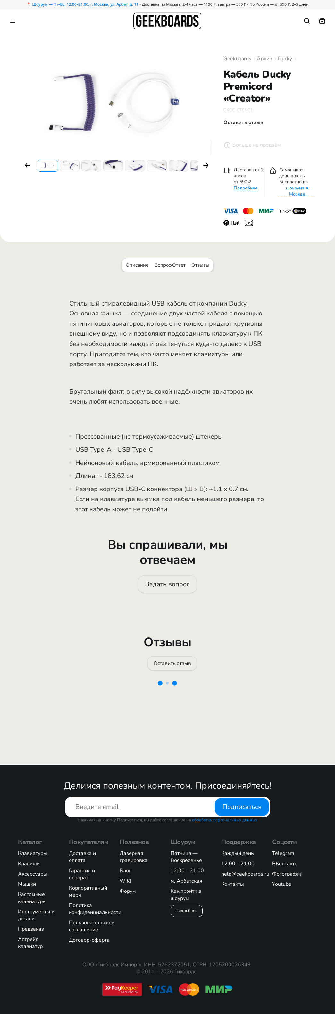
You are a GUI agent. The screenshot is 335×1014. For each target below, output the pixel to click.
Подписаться (241, 806)
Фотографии (287, 873)
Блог (125, 870)
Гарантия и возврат (82, 874)
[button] (27, 165)
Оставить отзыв (172, 663)
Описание (137, 265)
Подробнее (246, 188)
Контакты (232, 884)
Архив (264, 58)
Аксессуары (32, 873)
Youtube (281, 884)
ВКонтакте (284, 863)
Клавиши (29, 863)
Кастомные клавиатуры (32, 898)
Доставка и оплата (82, 857)
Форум (128, 891)
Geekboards (237, 58)
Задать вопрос (168, 584)
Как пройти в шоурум (186, 895)
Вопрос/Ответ (170, 265)
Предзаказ (31, 929)
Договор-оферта (89, 939)
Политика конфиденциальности (95, 909)
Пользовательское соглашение (91, 926)
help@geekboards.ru (245, 873)
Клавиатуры (32, 853)
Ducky (285, 58)
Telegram (283, 853)
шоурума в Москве (297, 191)
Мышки (27, 884)
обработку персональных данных (224, 820)
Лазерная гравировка (133, 857)
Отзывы (200, 265)
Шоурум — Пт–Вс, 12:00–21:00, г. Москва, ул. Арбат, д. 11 (85, 4)
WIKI (125, 880)
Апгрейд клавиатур (30, 943)
